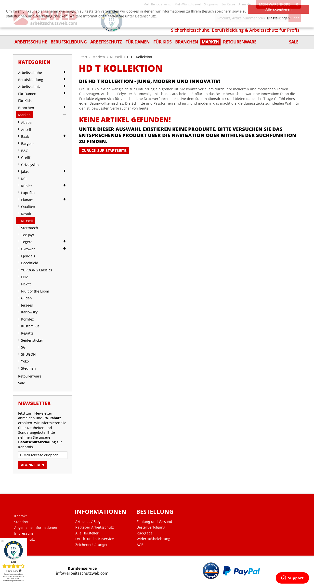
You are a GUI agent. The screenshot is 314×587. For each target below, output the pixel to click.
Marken (98, 57)
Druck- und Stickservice (94, 539)
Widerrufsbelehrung (153, 539)
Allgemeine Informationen (35, 527)
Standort (21, 522)
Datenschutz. (146, 16)
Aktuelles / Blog (88, 521)
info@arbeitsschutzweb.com (82, 573)
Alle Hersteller (87, 533)
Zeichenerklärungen (91, 545)
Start (83, 57)
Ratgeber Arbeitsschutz (94, 527)
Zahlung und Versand (154, 521)
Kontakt (20, 516)
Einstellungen (278, 18)
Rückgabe (145, 533)
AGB (140, 545)
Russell (116, 57)
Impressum (23, 533)
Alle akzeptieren (278, 9)
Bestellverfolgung (151, 527)
